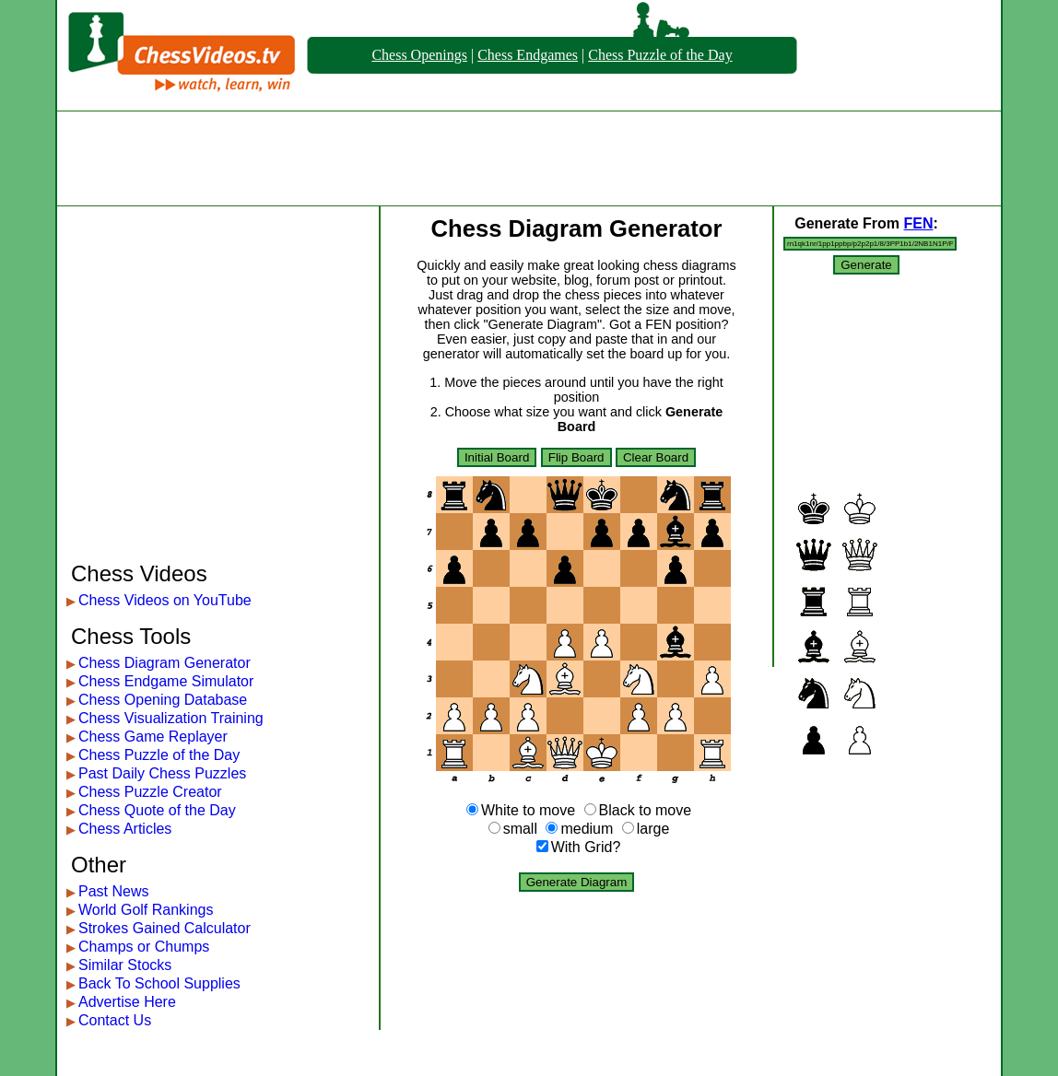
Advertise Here (127, 1002)
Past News (113, 891)
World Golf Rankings (145, 910)
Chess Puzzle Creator (150, 792)
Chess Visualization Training (171, 718)
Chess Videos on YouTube (165, 600)
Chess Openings (419, 55)
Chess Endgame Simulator (165, 681)
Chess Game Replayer (153, 736)
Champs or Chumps (143, 946)
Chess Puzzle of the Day (660, 55)
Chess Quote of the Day (157, 810)
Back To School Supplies (159, 983)
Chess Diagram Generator (164, 663)
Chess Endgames (527, 55)
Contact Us (114, 1020)
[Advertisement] (529, 158)
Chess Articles (124, 828)
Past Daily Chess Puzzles (162, 773)
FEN (918, 223)
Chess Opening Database (162, 700)
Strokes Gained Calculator (164, 928)
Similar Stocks (124, 965)
